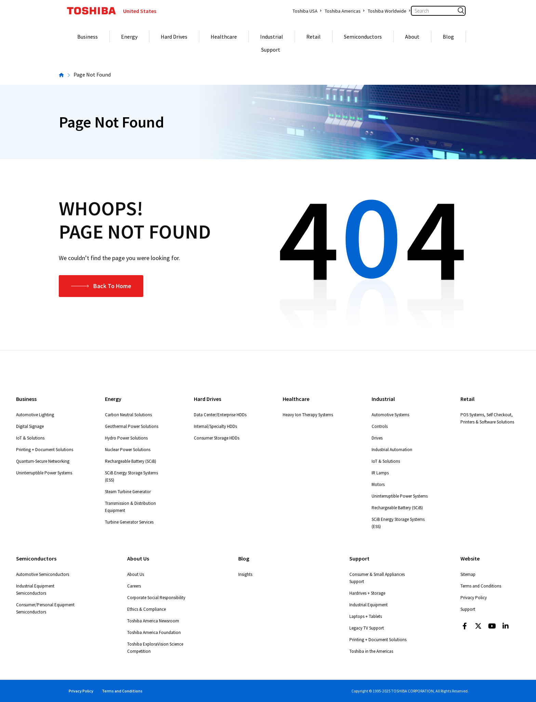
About (412, 36)
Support (270, 49)
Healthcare (224, 36)
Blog (448, 36)
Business (87, 36)
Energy (129, 36)
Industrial (271, 36)
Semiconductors (363, 36)
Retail (313, 36)
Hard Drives (174, 36)
